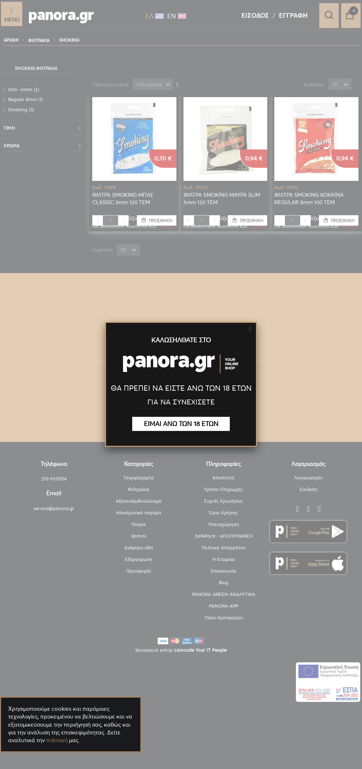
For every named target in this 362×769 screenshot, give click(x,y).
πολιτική (57, 740)
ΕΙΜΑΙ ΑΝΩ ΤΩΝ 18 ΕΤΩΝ (181, 424)
